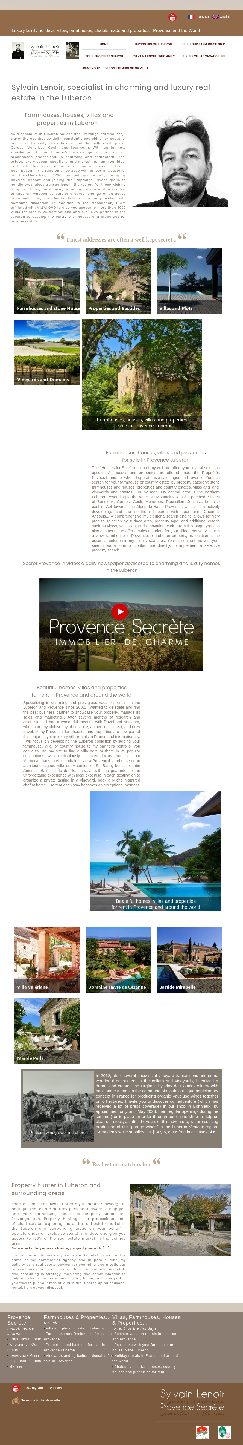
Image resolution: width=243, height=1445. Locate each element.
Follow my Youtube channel (37, 1388)
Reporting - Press (24, 1355)
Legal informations (25, 1361)
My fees (16, 1366)
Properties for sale (25, 1339)
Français (198, 16)
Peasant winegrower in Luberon (59, 1132)
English (221, 16)
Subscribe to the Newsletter (36, 1400)
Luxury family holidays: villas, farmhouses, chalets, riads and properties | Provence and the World (106, 30)
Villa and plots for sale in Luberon (75, 1328)
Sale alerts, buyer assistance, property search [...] (61, 1248)
